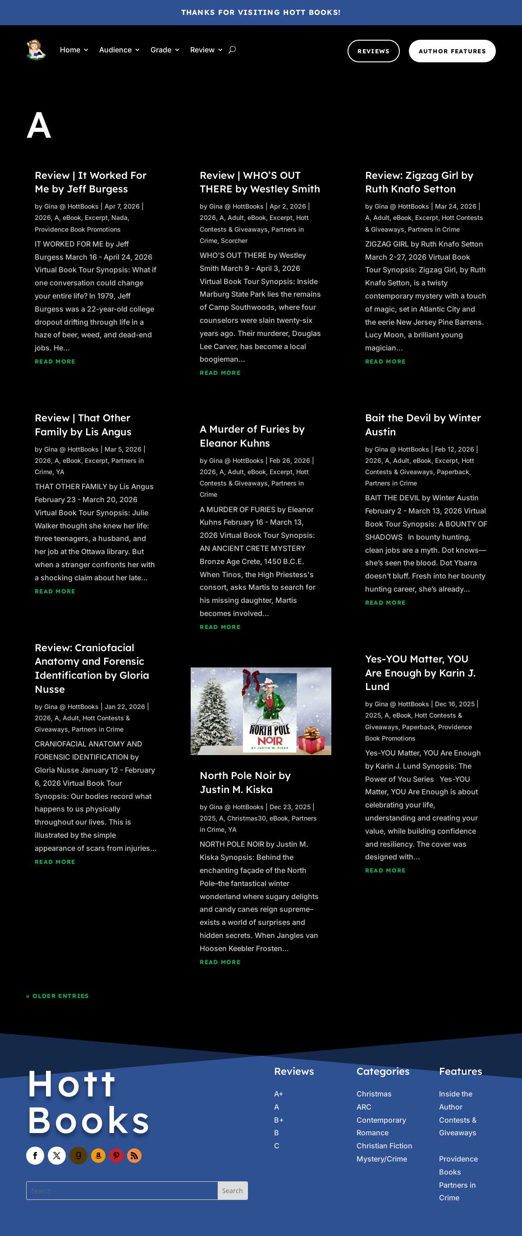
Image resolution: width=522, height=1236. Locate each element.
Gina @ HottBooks (71, 206)
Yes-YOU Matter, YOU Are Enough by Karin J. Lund (420, 673)
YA (60, 472)
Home (70, 49)
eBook (72, 217)
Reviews (373, 51)
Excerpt (96, 217)
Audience (115, 49)
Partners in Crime (98, 729)
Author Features (452, 51)
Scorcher (234, 240)
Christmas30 (246, 818)
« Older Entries (57, 995)
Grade (161, 49)
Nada (119, 217)
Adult (71, 718)
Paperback (453, 472)
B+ (279, 1119)
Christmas (374, 1093)
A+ (279, 1093)
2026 (43, 217)
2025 (207, 818)
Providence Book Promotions (78, 229)
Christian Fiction (384, 1145)
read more (55, 361)
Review (202, 49)
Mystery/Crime (382, 1158)
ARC (364, 1106)
